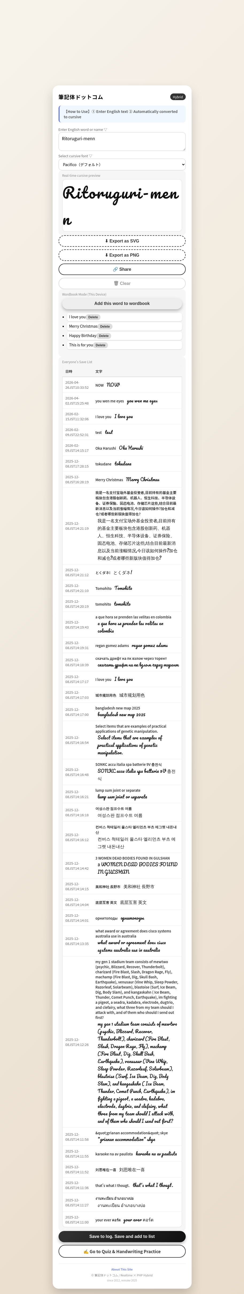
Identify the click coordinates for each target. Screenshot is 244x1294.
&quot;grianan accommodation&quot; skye (131, 1132)
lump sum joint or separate (118, 790)
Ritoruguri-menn (122, 141)
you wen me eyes (109, 400)
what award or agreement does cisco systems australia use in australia (133, 933)
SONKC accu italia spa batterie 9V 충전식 (128, 764)
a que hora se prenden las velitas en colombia (133, 616)
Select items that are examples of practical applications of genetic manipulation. (130, 729)
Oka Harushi (105, 448)
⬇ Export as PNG (122, 255)
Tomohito (103, 588)
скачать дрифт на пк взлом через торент (131, 658)
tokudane (103, 463)
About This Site (122, 1269)
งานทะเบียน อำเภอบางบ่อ (114, 1198)
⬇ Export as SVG (122, 241)
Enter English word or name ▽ (83, 129)
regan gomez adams (112, 645)
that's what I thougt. (112, 1185)
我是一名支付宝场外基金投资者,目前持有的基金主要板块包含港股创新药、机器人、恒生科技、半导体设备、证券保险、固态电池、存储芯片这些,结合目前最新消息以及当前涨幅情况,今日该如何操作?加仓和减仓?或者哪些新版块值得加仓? (135, 503)
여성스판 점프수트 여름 (113, 808)
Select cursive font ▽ (75, 155)
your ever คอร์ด (108, 1219)
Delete (93, 317)
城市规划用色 (105, 695)
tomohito (103, 604)
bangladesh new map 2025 (117, 708)
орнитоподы (106, 918)
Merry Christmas (109, 479)
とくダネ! (102, 572)
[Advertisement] (122, 42)
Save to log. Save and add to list (122, 1236)
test (98, 432)
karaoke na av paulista (114, 1153)
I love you (103, 416)
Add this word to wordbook (122, 303)
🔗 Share (122, 269)
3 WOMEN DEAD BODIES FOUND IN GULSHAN (132, 858)
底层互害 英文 (106, 902)
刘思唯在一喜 (105, 1169)
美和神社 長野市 (108, 886)
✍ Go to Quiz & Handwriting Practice (122, 1251)
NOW (99, 385)
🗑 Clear (121, 283)
